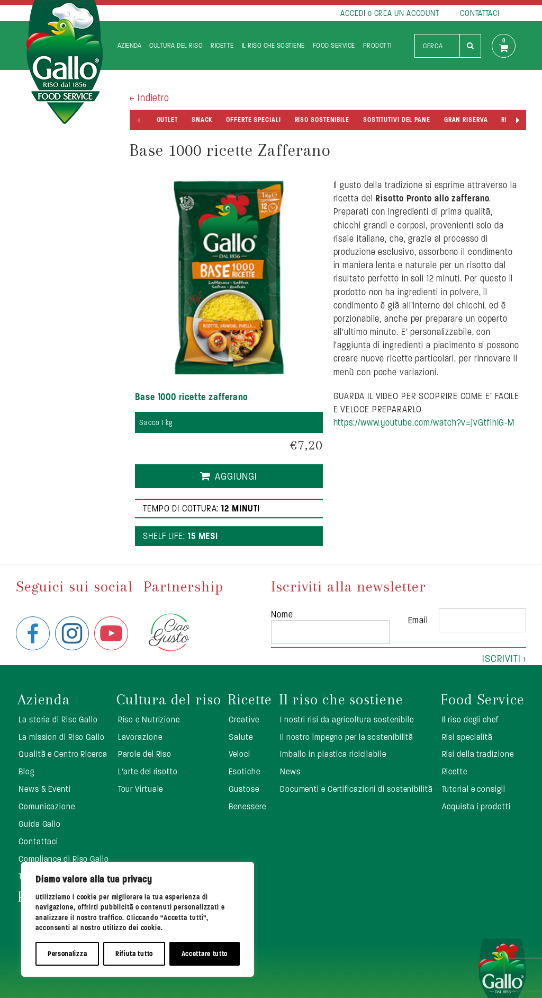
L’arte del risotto (148, 771)
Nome (282, 614)
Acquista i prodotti (476, 806)
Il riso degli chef (470, 719)
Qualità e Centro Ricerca (63, 753)
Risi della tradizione (478, 753)
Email (418, 620)
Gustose (244, 788)
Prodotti (377, 45)
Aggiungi (236, 476)
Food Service (334, 45)
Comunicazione (47, 806)
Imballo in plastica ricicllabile (333, 753)
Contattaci (38, 841)
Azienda (130, 45)
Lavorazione (140, 737)
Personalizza (67, 953)
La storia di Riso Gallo (58, 719)
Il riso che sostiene (273, 45)
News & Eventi (45, 788)
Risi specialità (467, 737)
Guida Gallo (40, 823)
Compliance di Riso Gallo (64, 858)
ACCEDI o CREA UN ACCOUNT (389, 13)
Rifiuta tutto (134, 953)
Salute (240, 737)
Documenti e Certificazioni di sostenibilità (356, 788)
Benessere (247, 806)
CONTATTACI (480, 13)
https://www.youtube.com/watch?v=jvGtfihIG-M (424, 422)
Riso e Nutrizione (149, 719)
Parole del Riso (145, 753)
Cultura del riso (176, 45)
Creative (244, 719)
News (290, 771)
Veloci (239, 753)
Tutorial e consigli (473, 788)
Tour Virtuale (141, 788)
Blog (26, 771)
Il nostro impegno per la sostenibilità (346, 737)
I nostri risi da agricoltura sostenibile (347, 719)
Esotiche (244, 771)
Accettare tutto (205, 953)
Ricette (222, 45)
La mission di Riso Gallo (62, 737)
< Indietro (149, 97)
